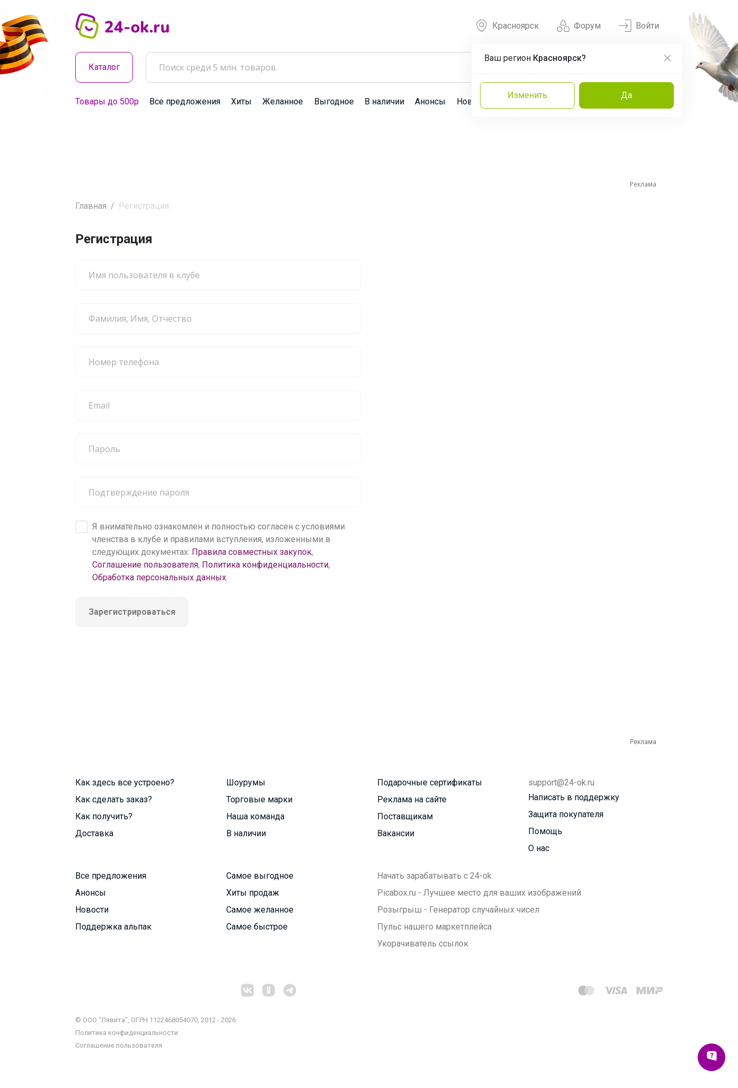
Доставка (94, 833)
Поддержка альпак (113, 927)
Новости (92, 910)
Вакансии (395, 833)
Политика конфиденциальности (265, 565)
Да (626, 95)
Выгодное (334, 101)
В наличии (384, 101)
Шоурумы (245, 782)
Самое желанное (260, 910)
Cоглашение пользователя (118, 1045)
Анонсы (430, 101)
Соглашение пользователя (145, 565)
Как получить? (103, 816)
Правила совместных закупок (252, 552)
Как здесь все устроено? (124, 782)
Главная (90, 206)
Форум (579, 26)
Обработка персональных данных (159, 577)
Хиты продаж (252, 893)
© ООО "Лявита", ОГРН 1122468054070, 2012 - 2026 (155, 1020)
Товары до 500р (107, 101)
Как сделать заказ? (113, 799)
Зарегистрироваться (131, 612)
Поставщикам (405, 816)
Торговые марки (259, 799)
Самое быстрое (257, 927)
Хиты (241, 101)
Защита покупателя (565, 814)
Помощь (545, 831)
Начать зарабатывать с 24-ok (434, 876)
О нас (538, 848)
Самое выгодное (260, 876)
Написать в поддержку (573, 797)
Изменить (527, 95)
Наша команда (255, 816)
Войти (639, 26)
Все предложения (184, 101)
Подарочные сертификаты (429, 782)
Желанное (282, 101)
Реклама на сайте (412, 799)
